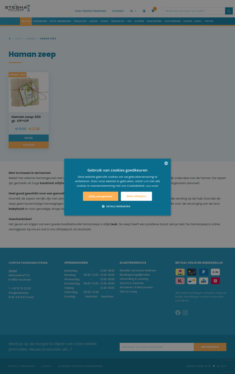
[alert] (117, 187)
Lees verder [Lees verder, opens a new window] (152, 185)
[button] (117, 206)
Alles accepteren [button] (101, 196)
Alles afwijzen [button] (136, 196)
